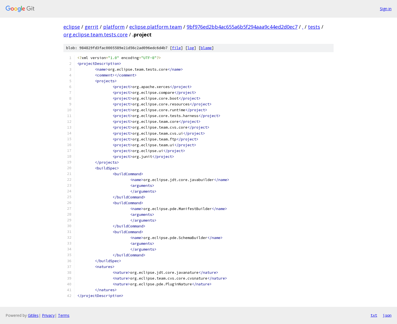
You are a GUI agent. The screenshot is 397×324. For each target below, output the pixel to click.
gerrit (91, 26)
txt (374, 315)
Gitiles (33, 315)
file (176, 48)
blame (206, 48)
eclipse (71, 26)
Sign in (385, 8)
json (387, 315)
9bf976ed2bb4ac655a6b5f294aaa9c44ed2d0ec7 (242, 26)
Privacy (48, 315)
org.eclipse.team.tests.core (95, 34)
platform (114, 26)
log (190, 48)
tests (314, 26)
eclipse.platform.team (155, 26)
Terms (63, 315)
